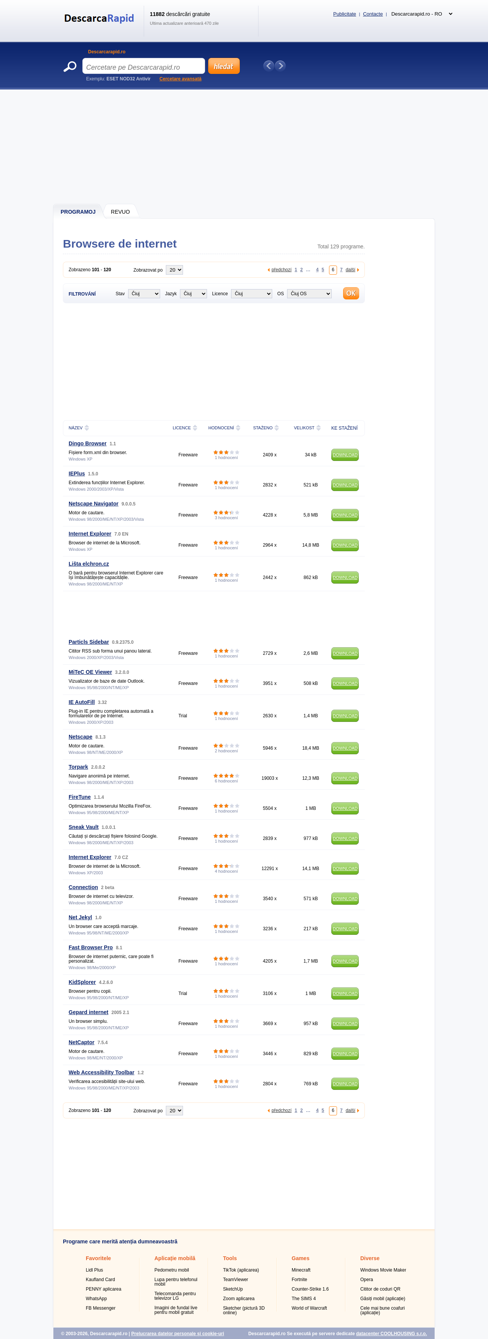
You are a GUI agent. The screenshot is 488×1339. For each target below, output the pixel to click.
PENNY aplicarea (103, 1289)
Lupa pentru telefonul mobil (175, 1282)
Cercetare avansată (180, 79)
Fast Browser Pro (91, 947)
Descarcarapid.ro (106, 51)
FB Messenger (101, 1308)
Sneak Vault (84, 827)
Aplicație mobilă (174, 1258)
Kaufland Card (100, 1279)
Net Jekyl (80, 917)
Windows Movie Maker (383, 1270)
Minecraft (301, 1270)
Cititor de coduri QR (380, 1289)
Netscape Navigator (94, 504)
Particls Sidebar (89, 642)
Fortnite (299, 1279)
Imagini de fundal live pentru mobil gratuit (175, 1310)
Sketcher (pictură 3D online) (244, 1310)
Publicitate (344, 14)
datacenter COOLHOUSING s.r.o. (391, 1333)
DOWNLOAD (345, 455)
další (350, 269)
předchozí (281, 269)
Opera (366, 1279)
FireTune (80, 797)
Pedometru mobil (171, 1270)
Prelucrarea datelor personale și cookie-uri (177, 1333)
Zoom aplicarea (239, 1298)
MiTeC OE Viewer (90, 672)
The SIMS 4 (304, 1298)
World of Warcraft (309, 1308)
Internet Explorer (90, 534)
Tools (230, 1258)
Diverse (370, 1258)
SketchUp (233, 1289)
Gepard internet (88, 1012)
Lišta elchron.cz (89, 564)
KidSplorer (82, 982)
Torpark (78, 767)
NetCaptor (82, 1042)
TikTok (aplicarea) (241, 1270)
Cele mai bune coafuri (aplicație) (382, 1310)
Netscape (80, 737)
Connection (83, 887)
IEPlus (77, 473)
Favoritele (98, 1258)
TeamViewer (235, 1279)
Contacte (373, 14)
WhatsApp (96, 1298)
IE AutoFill (82, 702)
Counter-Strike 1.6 (310, 1289)
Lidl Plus (94, 1270)
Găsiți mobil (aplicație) (382, 1298)
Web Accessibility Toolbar (101, 1072)
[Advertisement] (244, 146)
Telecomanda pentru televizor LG (175, 1296)
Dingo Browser (88, 443)
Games (301, 1258)
